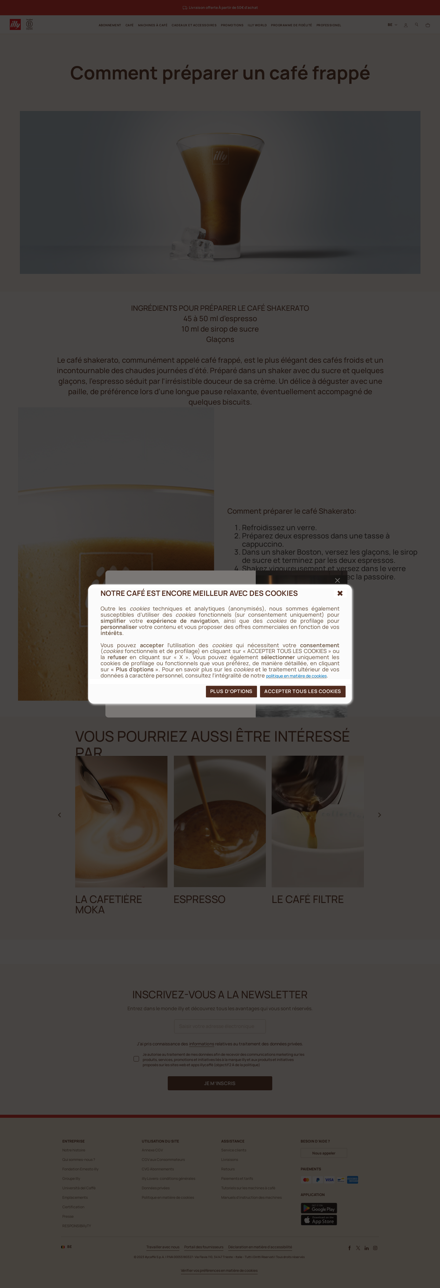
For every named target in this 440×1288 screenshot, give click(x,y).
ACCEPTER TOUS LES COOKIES (302, 691)
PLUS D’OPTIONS (231, 691)
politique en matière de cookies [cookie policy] (296, 676)
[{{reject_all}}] (340, 593)
